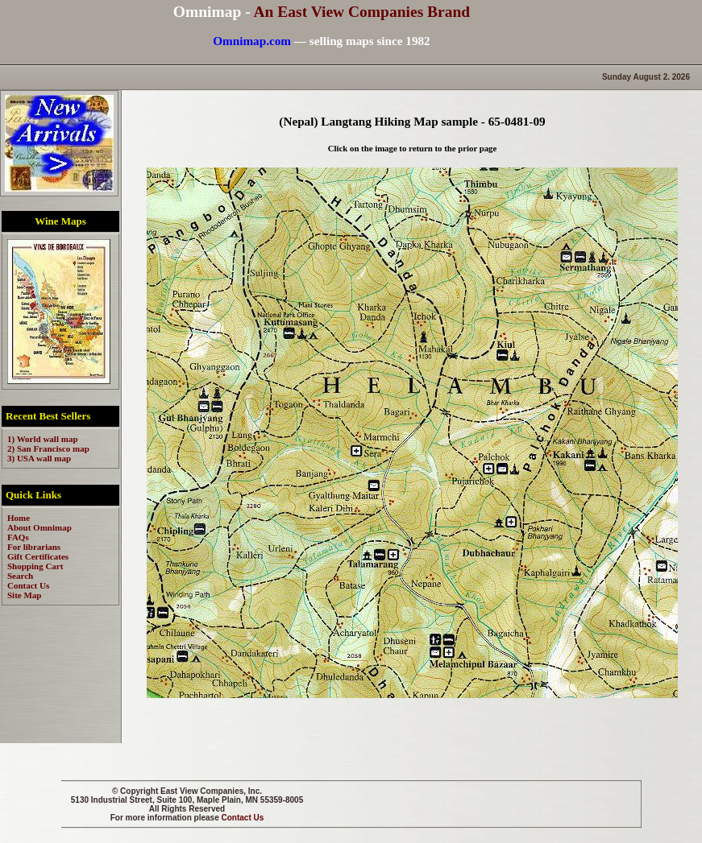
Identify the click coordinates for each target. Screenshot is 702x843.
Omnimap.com (252, 41)
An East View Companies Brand (361, 11)
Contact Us (243, 817)
